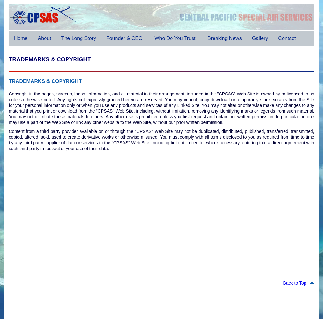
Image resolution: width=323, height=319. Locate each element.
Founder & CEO (124, 38)
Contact (287, 38)
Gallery (260, 38)
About (44, 38)
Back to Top (298, 283)
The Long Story (78, 38)
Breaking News (224, 38)
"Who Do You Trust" (174, 38)
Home (21, 38)
